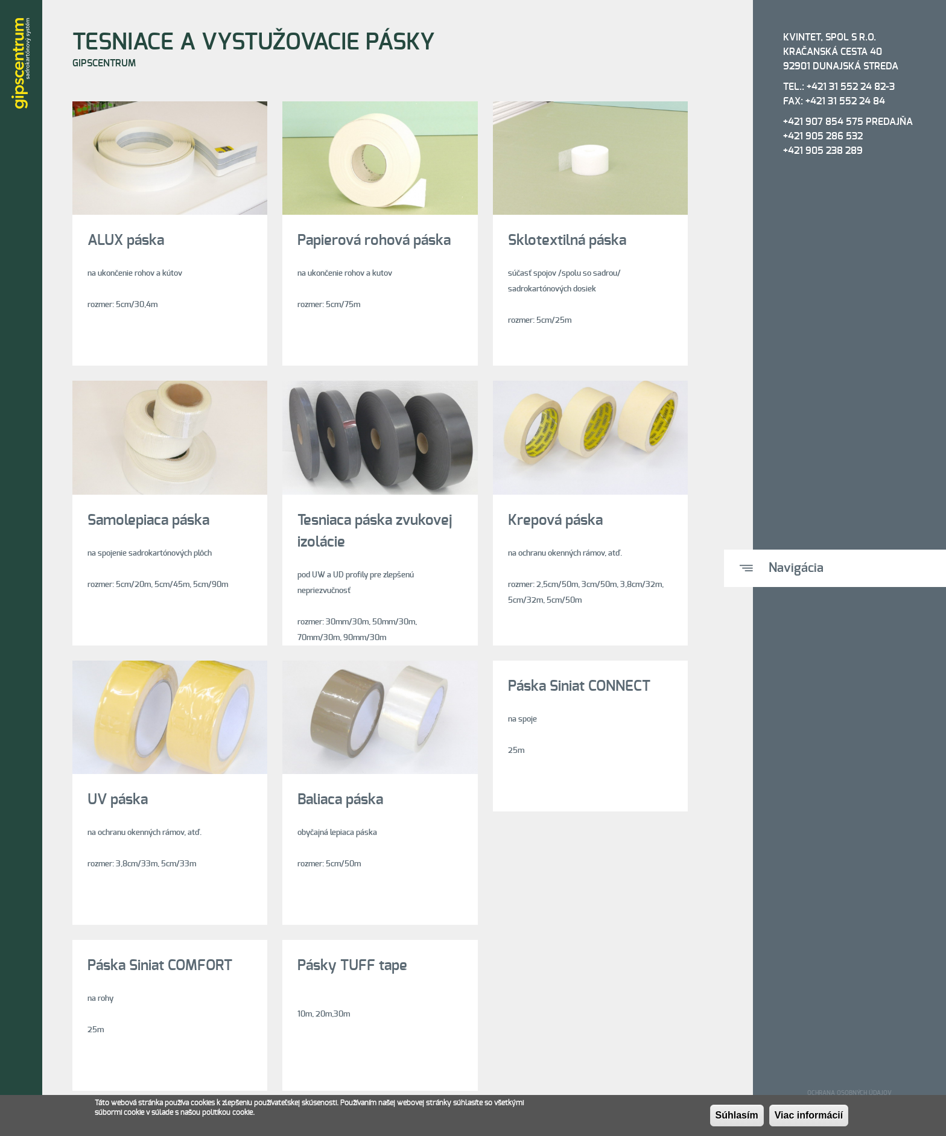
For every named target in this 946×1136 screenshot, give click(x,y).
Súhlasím (737, 1118)
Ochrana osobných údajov (849, 1093)
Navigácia (796, 568)
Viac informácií (809, 1118)
